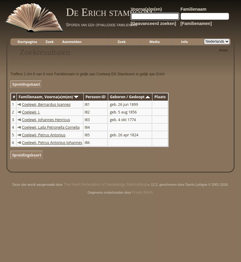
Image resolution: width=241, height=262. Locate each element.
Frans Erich (142, 192)
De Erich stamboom (109, 12)
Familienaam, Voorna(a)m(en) (49, 96)
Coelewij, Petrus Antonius (43, 135)
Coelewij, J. (31, 112)
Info (184, 41)
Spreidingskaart (26, 84)
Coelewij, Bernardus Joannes (46, 104)
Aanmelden (72, 41)
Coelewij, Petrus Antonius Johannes (52, 142)
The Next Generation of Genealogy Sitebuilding (105, 184)
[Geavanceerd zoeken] (153, 23)
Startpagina (27, 41)
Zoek (50, 41)
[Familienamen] (196, 23)
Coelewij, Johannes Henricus (46, 119)
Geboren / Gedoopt (130, 96)
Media (154, 41)
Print (223, 50)
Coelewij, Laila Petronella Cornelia (50, 127)
